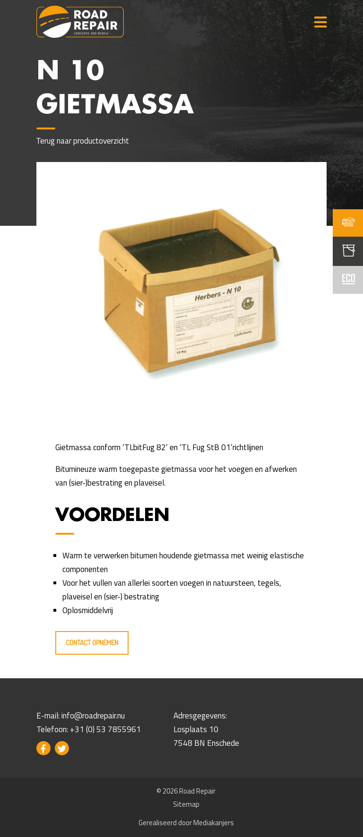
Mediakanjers (213, 822)
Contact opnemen (92, 642)
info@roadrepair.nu (93, 715)
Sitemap (186, 804)
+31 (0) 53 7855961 (105, 729)
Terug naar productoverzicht (82, 141)
